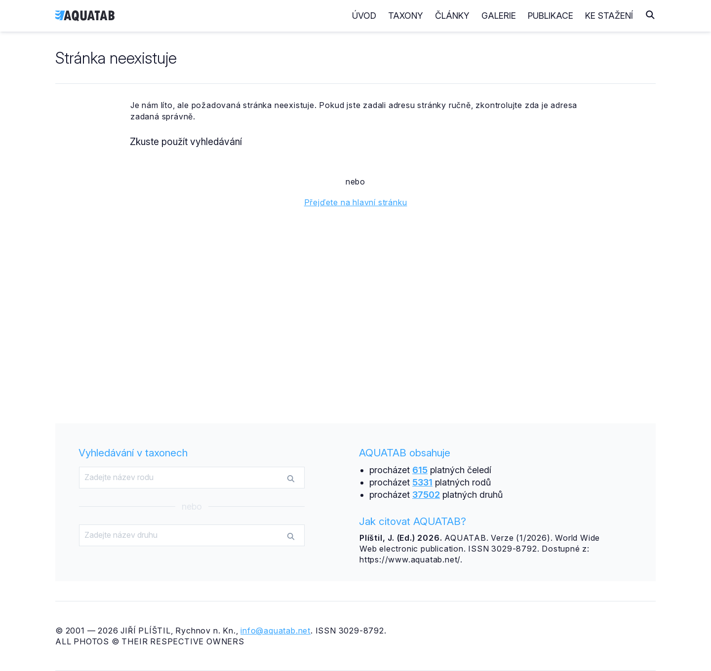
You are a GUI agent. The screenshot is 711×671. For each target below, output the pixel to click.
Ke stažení (609, 15)
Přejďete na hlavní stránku (355, 202)
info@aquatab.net (275, 630)
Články (452, 15)
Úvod (364, 15)
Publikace (550, 15)
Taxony (405, 15)
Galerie (498, 15)
